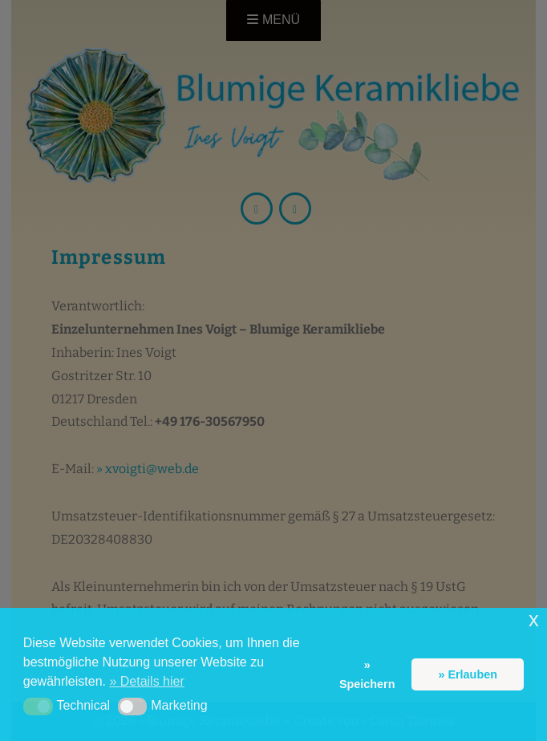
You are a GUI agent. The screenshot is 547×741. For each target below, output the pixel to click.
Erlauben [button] (472, 674)
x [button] (534, 619)
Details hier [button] (152, 681)
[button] (38, 706)
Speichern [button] (367, 684)
